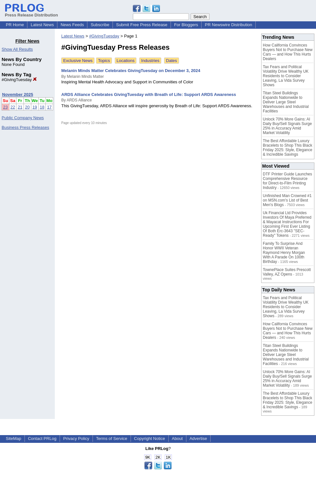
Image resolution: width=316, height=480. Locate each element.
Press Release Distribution (31, 12)
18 (42, 107)
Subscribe (100, 24)
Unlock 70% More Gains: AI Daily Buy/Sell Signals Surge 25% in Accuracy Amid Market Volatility (287, 126)
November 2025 (17, 94)
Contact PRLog (42, 438)
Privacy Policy (76, 438)
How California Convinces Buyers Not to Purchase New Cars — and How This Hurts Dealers (287, 52)
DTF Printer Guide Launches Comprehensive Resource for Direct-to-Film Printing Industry (287, 181)
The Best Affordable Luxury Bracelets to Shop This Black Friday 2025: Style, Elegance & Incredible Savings (287, 148)
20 (27, 107)
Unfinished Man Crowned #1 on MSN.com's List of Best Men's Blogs (287, 200)
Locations (126, 60)
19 (34, 107)
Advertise (198, 438)
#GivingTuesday (19, 79)
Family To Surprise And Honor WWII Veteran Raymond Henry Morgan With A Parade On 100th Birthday (284, 252)
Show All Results (17, 49)
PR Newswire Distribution (228, 24)
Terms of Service (111, 438)
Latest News (42, 24)
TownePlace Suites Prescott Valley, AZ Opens (287, 272)
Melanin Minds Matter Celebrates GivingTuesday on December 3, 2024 (130, 70)
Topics (104, 60)
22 (12, 107)
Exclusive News (78, 60)
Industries (150, 60)
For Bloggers (186, 24)
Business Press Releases (25, 127)
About (177, 438)
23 (5, 107)
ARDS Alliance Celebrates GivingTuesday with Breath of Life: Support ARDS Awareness (148, 94)
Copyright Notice (149, 438)
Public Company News (23, 117)
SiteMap (13, 438)
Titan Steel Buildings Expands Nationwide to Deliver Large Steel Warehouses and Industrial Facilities (286, 102)
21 (20, 107)
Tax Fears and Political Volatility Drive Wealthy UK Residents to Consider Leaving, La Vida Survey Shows (286, 76)
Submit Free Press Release (141, 24)
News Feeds (72, 24)
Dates (171, 60)
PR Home (15, 24)
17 (49, 107)
